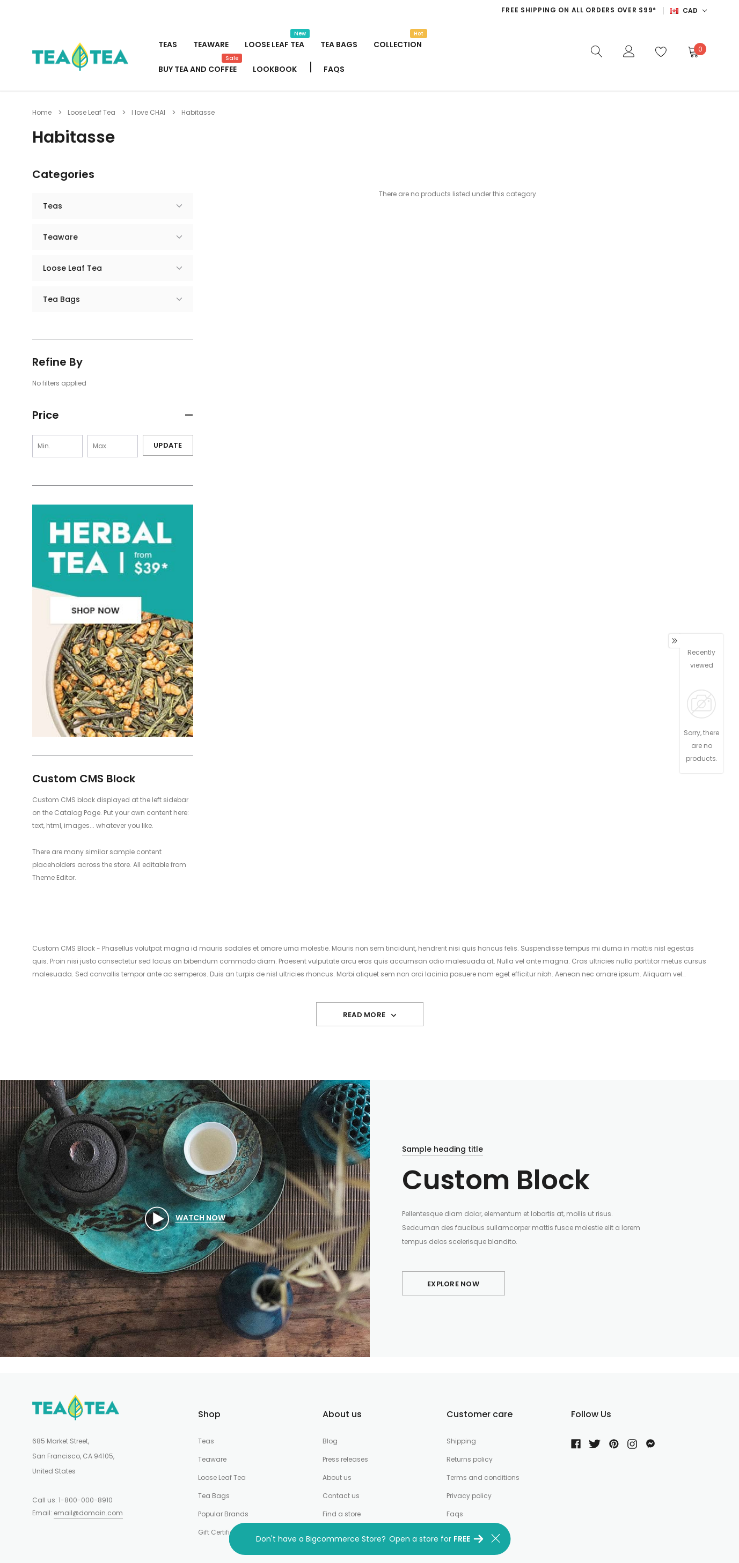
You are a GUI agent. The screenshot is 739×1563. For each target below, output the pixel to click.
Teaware (211, 44)
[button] (112, 416)
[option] (442, 10)
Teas (167, 44)
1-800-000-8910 (85, 1500)
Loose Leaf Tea (274, 43)
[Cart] (692, 51)
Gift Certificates (223, 1532)
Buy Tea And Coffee (197, 68)
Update (167, 445)
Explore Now (453, 1284)
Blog (330, 1441)
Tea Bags (338, 44)
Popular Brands (223, 1513)
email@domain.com (88, 1512)
